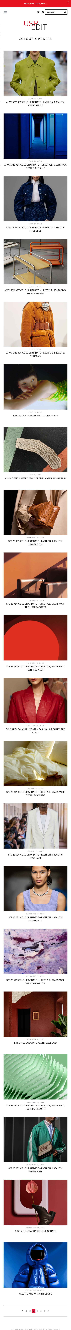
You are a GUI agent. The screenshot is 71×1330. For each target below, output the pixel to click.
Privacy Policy (52, 1326)
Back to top (35, 1329)
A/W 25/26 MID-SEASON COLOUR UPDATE (35, 412)
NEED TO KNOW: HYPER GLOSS (35, 1291)
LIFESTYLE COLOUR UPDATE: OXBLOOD (35, 1040)
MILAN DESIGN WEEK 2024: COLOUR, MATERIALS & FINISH (35, 475)
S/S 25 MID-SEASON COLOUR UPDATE (35, 1228)
